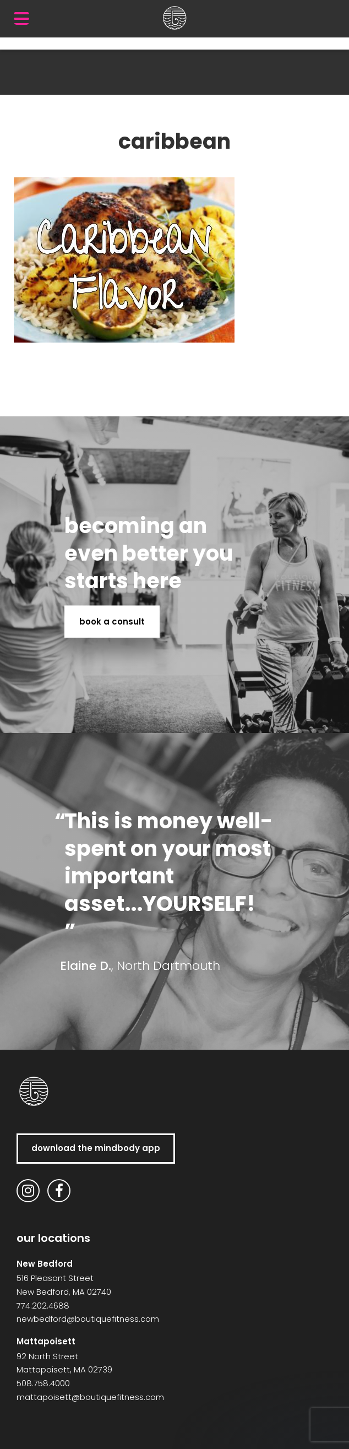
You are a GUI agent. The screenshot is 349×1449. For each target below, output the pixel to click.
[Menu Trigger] (21, 18)
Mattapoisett (46, 1341)
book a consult (112, 621)
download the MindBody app (95, 1148)
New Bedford (45, 1263)
